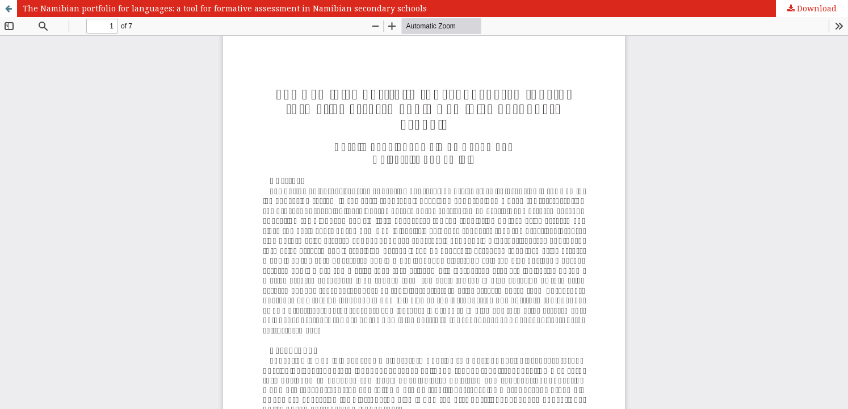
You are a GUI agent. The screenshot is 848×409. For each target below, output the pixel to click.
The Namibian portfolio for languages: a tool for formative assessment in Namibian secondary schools (225, 8)
